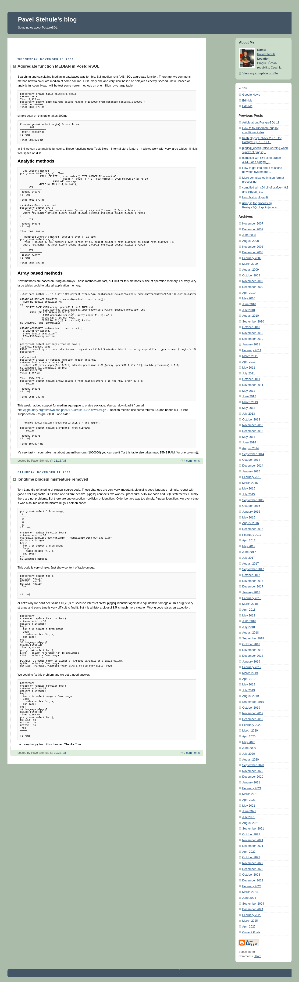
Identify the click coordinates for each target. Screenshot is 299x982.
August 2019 (250, 696)
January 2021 (251, 782)
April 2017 (249, 540)
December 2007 (252, 229)
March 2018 (250, 603)
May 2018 (248, 615)
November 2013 (252, 425)
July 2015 (248, 494)
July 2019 (248, 690)
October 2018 (251, 644)
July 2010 (248, 310)
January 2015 (251, 471)
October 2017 (251, 575)
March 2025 (250, 920)
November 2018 (252, 650)
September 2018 (253, 638)
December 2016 (252, 529)
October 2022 (251, 857)
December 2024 (252, 909)
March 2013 (250, 402)
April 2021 (249, 799)
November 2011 (252, 385)
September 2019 (253, 701)
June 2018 (249, 621)
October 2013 (251, 419)
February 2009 (251, 258)
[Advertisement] (107, 47)
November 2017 (252, 581)
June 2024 (249, 897)
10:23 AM (60, 752)
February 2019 (251, 667)
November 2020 (252, 771)
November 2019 (252, 713)
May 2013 (248, 407)
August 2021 (250, 823)
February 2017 (251, 534)
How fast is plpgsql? (255, 197)
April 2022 (249, 851)
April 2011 (249, 361)
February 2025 (251, 915)
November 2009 (252, 281)
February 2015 (251, 477)
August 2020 (250, 759)
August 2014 (250, 448)
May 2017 (248, 546)
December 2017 (252, 586)
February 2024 (251, 886)
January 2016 (251, 511)
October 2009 (251, 275)
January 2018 (251, 592)
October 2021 (251, 834)
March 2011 (250, 356)
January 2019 (251, 661)
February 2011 (251, 350)
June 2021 (249, 811)
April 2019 (249, 679)
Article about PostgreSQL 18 (260, 122)
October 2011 (251, 379)
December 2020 (252, 776)
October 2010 (251, 327)
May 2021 (248, 805)
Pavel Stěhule (266, 54)
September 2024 (253, 903)
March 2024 (250, 892)
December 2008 (252, 252)
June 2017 (249, 552)
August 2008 (250, 241)
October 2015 (251, 505)
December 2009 (252, 287)
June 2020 (249, 748)
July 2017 (248, 557)
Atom (257, 956)
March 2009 (250, 263)
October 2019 (251, 707)
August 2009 (250, 269)
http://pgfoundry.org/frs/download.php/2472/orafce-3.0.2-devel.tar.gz (62, 410)
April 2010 (249, 292)
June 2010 (249, 304)
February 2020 (251, 725)
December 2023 (252, 880)
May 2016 (248, 517)
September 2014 (253, 454)
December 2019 (252, 719)
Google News (251, 94)
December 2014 (252, 465)
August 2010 (250, 315)
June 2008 (249, 235)
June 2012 (249, 396)
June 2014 (249, 442)
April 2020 (249, 736)
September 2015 (253, 500)
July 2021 (248, 817)
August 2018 (250, 632)
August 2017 (250, 563)
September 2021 (253, 828)
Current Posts (251, 932)
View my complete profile (260, 73)
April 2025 (249, 926)
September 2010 (253, 321)
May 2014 (248, 436)
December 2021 (252, 846)
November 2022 (252, 863)
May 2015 (248, 488)
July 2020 (248, 753)
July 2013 (248, 413)
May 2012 (248, 390)
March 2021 (250, 794)
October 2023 (251, 874)
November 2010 (252, 333)
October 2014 (251, 459)
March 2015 (250, 483)
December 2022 (252, 869)
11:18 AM (60, 460)
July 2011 (248, 373)
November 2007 (252, 223)
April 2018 (249, 609)
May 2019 (248, 684)
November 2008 (252, 246)
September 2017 (253, 569)
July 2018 (248, 627)
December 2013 (252, 431)
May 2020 (248, 742)
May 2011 (248, 367)
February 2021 (251, 788)
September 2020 (253, 765)
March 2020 (250, 730)
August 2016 (250, 523)
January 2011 (251, 344)
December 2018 (252, 655)
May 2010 (248, 298)
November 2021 (252, 840)
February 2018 (251, 598)
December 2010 (252, 339)
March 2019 (250, 673)
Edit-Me (247, 100)
